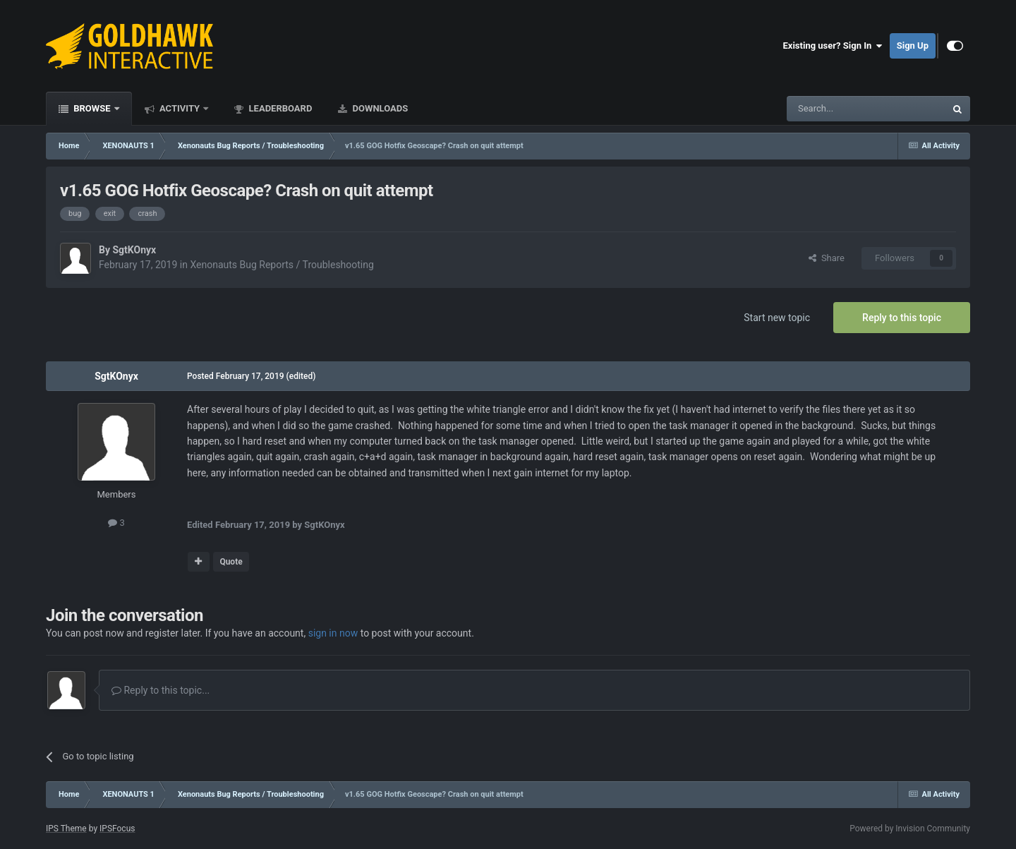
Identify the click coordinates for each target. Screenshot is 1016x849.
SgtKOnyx (134, 249)
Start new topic (777, 317)
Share (827, 258)
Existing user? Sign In (833, 46)
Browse (92, 108)
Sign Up (913, 45)
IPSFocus (117, 828)
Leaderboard (279, 108)
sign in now (333, 633)
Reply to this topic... (160, 690)
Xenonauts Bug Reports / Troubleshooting (281, 264)
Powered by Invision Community (909, 828)
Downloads (379, 108)
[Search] (832, 108)
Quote (230, 562)
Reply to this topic (901, 317)
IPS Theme (66, 828)
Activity (179, 108)
